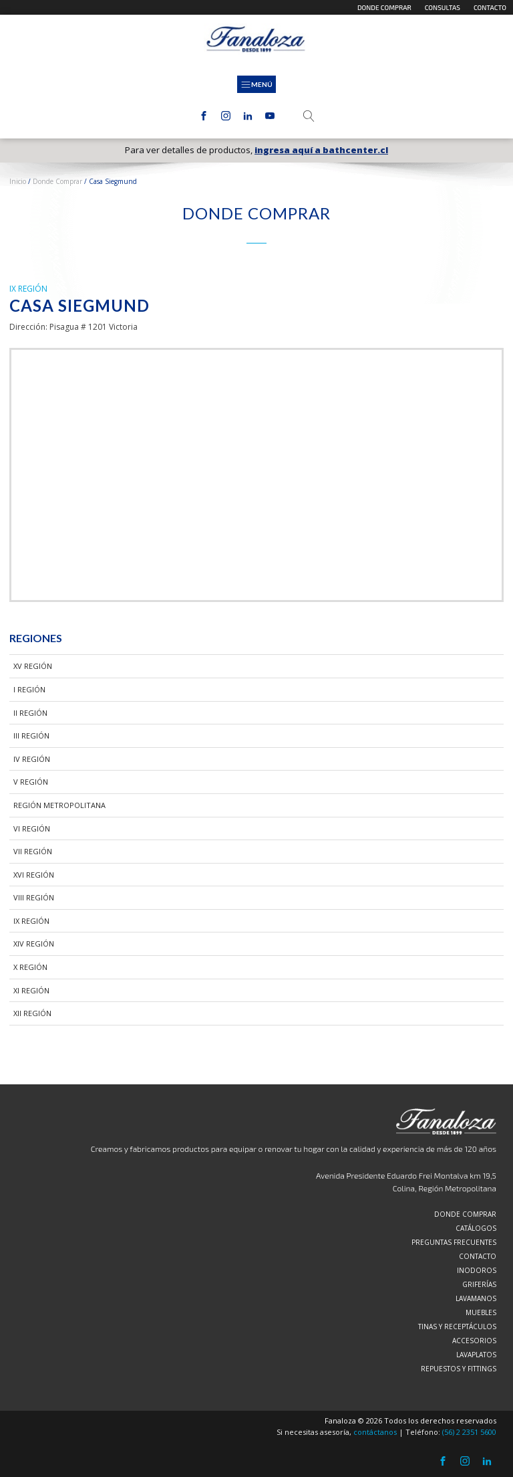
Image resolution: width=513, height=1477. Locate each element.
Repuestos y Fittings (458, 1368)
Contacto (490, 7)
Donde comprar (384, 7)
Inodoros (476, 1270)
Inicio (17, 181)
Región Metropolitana (59, 805)
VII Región (32, 851)
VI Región (31, 828)
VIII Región (33, 897)
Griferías (479, 1284)
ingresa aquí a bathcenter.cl (321, 150)
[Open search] (309, 116)
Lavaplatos (476, 1354)
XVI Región (33, 875)
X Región (30, 967)
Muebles (481, 1312)
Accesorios (474, 1340)
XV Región (32, 666)
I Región (29, 689)
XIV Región (33, 944)
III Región (31, 735)
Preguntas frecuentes (453, 1242)
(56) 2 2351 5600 (469, 1432)
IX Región (31, 921)
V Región (30, 782)
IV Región (31, 759)
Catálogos (476, 1228)
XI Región (31, 990)
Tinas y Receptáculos (457, 1326)
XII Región (32, 1013)
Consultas (442, 7)
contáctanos (375, 1432)
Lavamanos (476, 1298)
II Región (30, 713)
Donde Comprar (57, 181)
